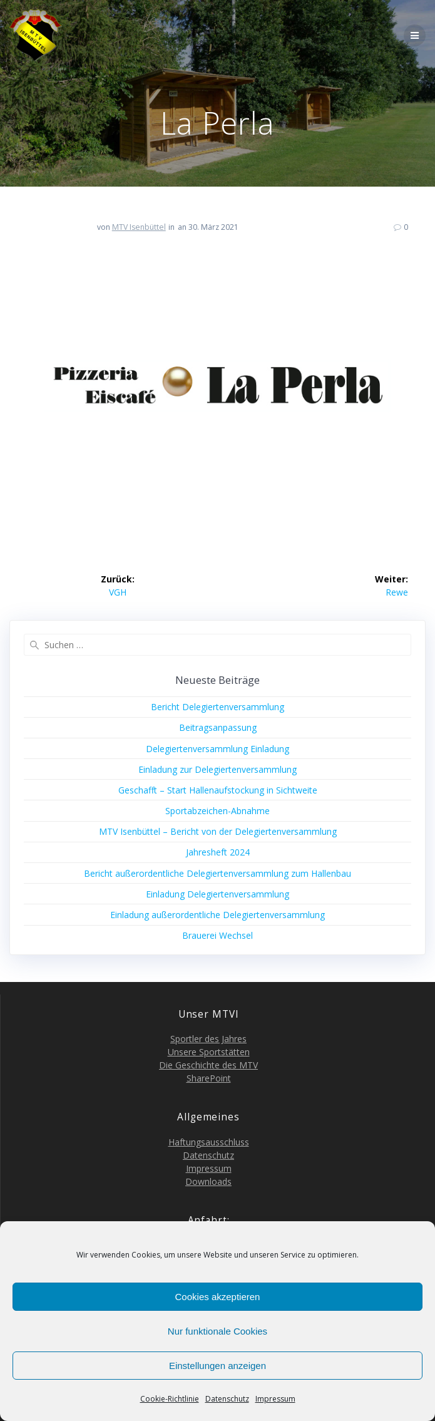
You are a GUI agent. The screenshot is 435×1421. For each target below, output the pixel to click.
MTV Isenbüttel (139, 227)
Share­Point (209, 1078)
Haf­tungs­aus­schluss (208, 1142)
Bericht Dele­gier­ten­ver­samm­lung (217, 707)
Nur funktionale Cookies (217, 1331)
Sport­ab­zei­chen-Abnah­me (217, 811)
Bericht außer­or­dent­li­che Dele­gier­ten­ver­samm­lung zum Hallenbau (217, 873)
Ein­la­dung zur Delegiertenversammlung (217, 769)
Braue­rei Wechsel (217, 935)
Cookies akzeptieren (217, 1296)
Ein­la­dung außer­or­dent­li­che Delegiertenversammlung (217, 915)
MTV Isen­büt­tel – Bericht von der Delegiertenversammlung (218, 831)
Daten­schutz (227, 1398)
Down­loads (208, 1181)
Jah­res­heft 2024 (218, 852)
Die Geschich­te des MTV (208, 1065)
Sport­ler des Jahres (208, 1039)
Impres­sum (275, 1398)
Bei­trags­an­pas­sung (218, 727)
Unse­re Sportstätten (209, 1052)
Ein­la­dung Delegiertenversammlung (217, 894)
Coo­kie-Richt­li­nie (169, 1398)
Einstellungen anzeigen (217, 1365)
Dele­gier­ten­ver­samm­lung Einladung (217, 749)
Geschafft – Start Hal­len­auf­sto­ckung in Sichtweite (217, 790)
